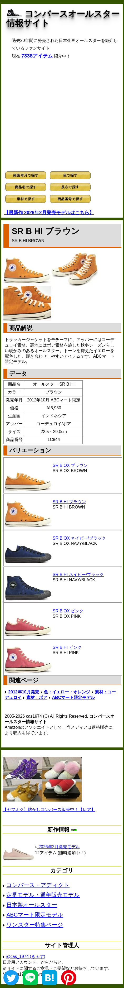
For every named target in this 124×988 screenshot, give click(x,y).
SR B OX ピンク (68, 611)
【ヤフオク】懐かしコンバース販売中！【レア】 (49, 809)
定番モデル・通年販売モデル (43, 895)
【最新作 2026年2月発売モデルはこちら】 (49, 212)
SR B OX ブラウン (70, 465)
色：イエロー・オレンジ (67, 692)
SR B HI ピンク (67, 647)
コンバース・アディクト (38, 885)
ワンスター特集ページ (34, 925)
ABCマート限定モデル (73, 697)
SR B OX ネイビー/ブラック (79, 538)
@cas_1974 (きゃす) (25, 956)
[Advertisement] (62, 115)
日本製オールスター (31, 905)
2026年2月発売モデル (57, 847)
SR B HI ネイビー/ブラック (78, 574)
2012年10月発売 (23, 692)
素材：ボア (36, 697)
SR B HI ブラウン (69, 502)
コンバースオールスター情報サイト (63, 18)
